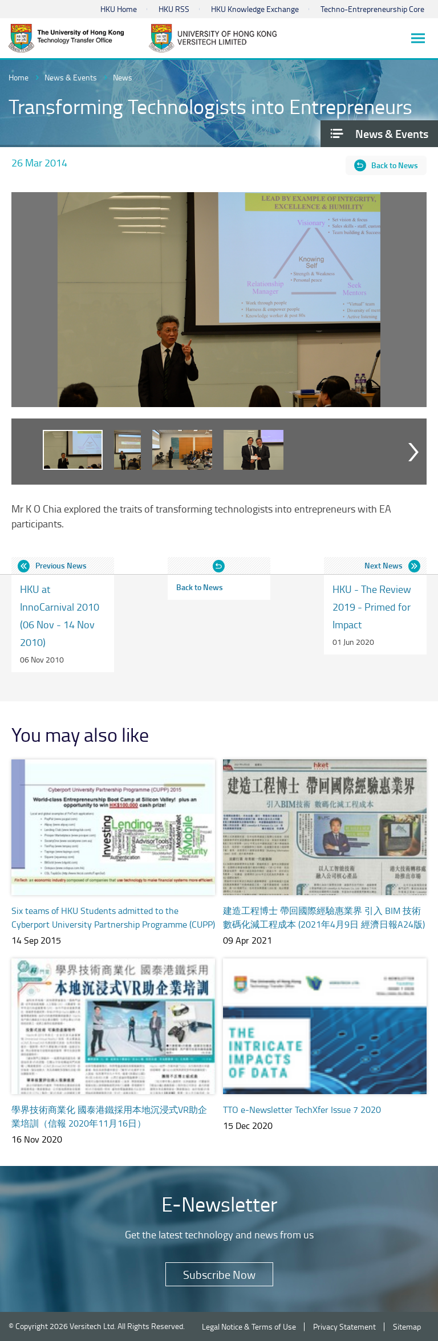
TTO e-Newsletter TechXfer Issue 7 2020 (302, 1109)
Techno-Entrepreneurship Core (372, 8)
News (122, 77)
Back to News (394, 165)
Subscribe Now (219, 1274)
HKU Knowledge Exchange (255, 8)
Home (19, 77)
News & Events (70, 77)
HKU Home (118, 8)
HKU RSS (174, 8)
